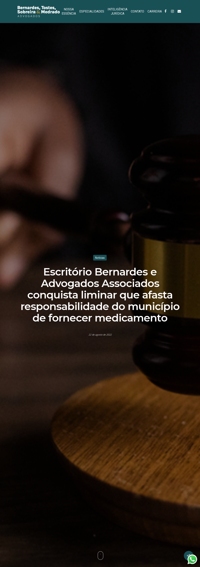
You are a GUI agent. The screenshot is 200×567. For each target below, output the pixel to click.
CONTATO (137, 11)
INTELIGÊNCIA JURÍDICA (117, 11)
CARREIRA (155, 11)
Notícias (100, 257)
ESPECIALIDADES (91, 11)
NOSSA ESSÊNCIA (69, 11)
